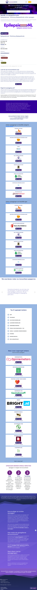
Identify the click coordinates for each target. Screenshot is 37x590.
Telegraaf (12, 317)
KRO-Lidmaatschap (14, 339)
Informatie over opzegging (18, 363)
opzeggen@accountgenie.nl (6, 584)
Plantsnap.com (18, 447)
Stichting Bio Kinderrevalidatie (18, 182)
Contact (2, 589)
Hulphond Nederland (15, 320)
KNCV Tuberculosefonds (18, 155)
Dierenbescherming (14, 325)
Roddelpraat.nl (13, 336)
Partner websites (3, 587)
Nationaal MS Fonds (18, 128)
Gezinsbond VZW (18, 390)
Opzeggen (4, 33)
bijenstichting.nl (18, 411)
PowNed (12, 333)
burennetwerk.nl (18, 435)
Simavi (18, 146)
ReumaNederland (18, 191)
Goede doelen (4, 57)
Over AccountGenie (4, 588)
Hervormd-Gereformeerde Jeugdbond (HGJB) (18, 137)
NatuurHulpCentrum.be (18, 367)
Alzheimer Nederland (15, 322)
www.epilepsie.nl (5, 53)
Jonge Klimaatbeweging (18, 173)
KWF (11, 314)
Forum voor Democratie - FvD (17, 328)
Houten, (3, 44)
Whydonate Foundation (18, 268)
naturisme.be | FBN (18, 423)
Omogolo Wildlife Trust (18, 164)
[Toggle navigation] (26, 2)
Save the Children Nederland (18, 223)
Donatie (4, 62)
